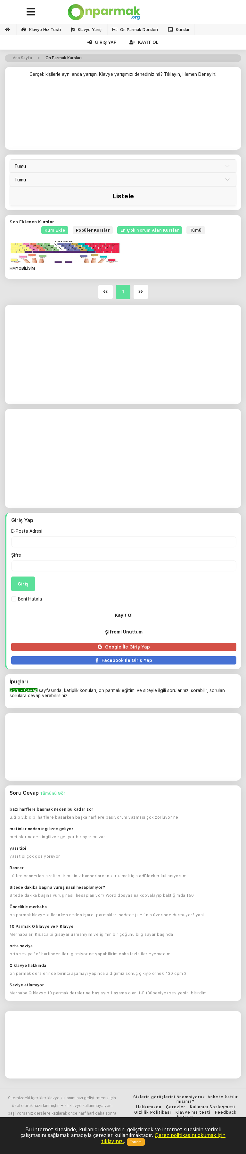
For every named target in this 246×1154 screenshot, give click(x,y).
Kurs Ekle (55, 230)
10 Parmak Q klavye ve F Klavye (41, 926)
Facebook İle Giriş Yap (123, 660)
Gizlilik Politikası (152, 1112)
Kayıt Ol (144, 42)
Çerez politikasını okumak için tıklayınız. (163, 1138)
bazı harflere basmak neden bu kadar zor (52, 809)
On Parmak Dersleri (135, 29)
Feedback (226, 1112)
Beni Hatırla (26, 598)
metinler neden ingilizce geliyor (41, 829)
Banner (17, 868)
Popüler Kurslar (93, 230)
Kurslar (179, 29)
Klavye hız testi (193, 1112)
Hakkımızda (148, 1107)
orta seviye (21, 946)
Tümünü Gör (52, 793)
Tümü (196, 230)
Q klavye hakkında (28, 965)
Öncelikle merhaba (28, 907)
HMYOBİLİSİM (22, 269)
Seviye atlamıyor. (27, 985)
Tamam (136, 1142)
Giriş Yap (102, 42)
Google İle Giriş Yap (124, 646)
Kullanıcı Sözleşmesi (212, 1107)
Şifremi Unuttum (124, 631)
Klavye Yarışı (86, 29)
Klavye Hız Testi (41, 29)
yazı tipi (18, 848)
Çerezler (175, 1107)
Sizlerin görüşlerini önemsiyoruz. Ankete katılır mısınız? (185, 1099)
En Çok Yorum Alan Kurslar (149, 230)
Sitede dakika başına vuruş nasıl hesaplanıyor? (57, 887)
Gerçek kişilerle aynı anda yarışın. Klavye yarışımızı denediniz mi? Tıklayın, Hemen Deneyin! (123, 74)
